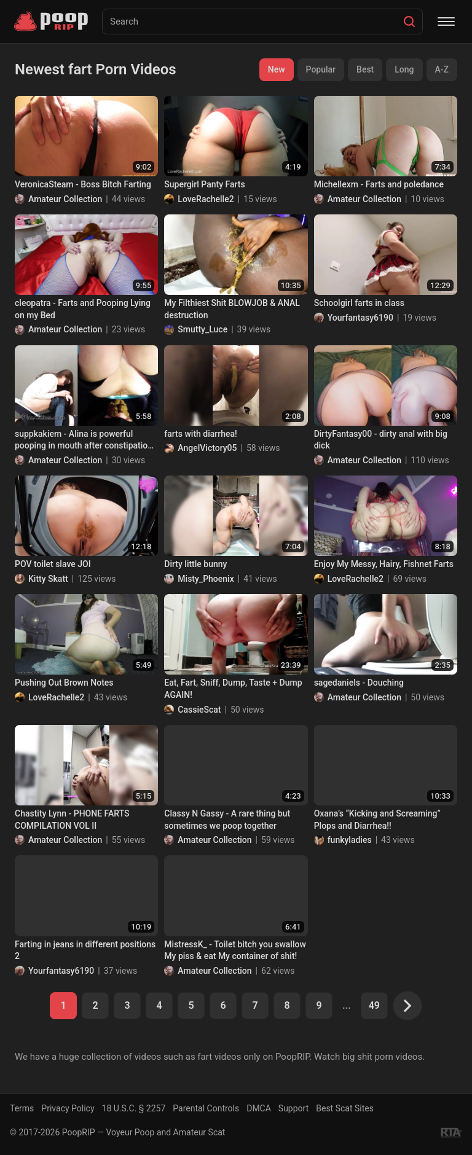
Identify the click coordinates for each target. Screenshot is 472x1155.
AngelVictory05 (207, 448)
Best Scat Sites (345, 1108)
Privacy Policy (67, 1108)
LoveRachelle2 (206, 199)
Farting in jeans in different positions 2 (85, 950)
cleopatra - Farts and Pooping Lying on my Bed (83, 309)
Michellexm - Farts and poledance (379, 184)
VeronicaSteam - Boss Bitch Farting (83, 184)
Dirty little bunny (195, 564)
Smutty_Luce (202, 329)
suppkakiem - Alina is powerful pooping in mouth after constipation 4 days (83, 440)
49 (374, 1005)
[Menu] (446, 21)
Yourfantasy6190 (360, 318)
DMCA (258, 1108)
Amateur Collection (65, 199)
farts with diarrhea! (200, 434)
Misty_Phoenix (206, 579)
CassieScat (199, 710)
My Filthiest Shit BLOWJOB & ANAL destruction (232, 309)
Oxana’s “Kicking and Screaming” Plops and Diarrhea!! (377, 819)
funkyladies (350, 840)
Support (293, 1108)
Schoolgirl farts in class (359, 303)
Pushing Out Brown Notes (64, 682)
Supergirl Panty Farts (204, 184)
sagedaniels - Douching (359, 682)
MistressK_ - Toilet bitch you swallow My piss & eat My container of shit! (234, 950)
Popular (321, 69)
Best (365, 69)
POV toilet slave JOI (53, 564)
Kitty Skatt (48, 579)
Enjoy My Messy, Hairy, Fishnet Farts (384, 564)
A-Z (442, 69)
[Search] (409, 21)
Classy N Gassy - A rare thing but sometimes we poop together (227, 819)
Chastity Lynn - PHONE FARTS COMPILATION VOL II (72, 819)
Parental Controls (206, 1108)
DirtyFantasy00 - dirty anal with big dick (380, 440)
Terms (22, 1108)
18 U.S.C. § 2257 (134, 1108)
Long (404, 69)
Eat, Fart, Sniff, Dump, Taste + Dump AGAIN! (233, 689)
